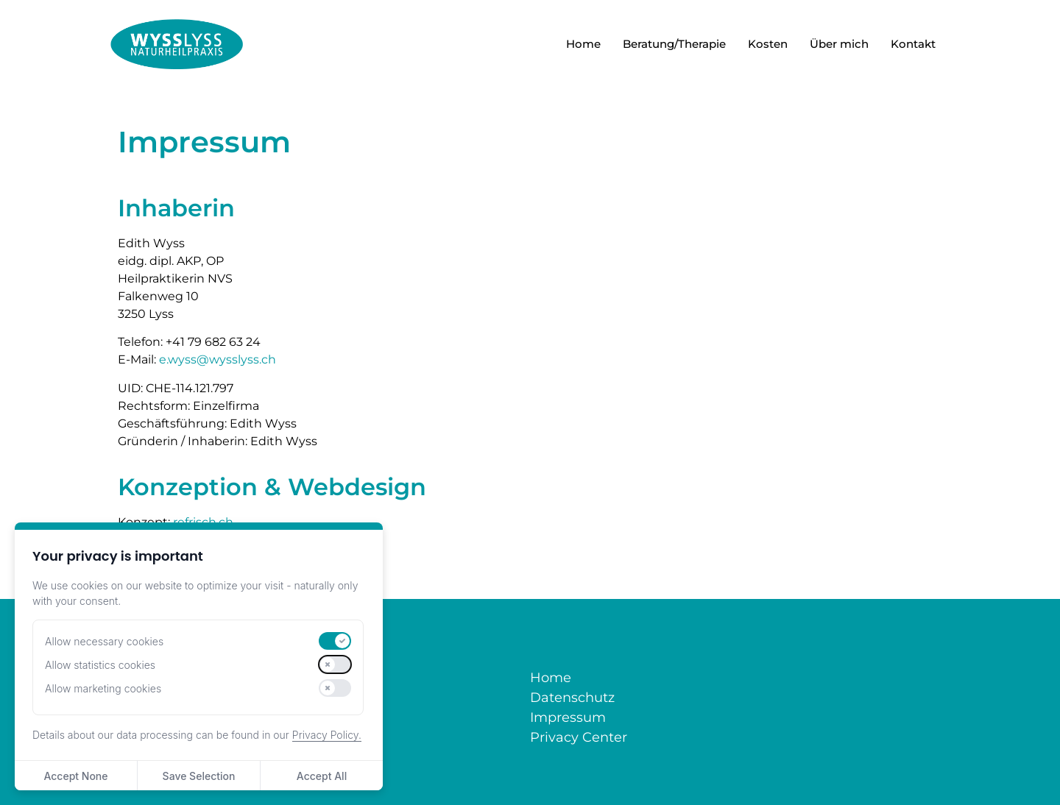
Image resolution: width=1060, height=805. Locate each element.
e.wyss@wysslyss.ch (217, 359)
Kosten (768, 44)
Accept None (75, 776)
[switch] (335, 641)
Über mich (839, 44)
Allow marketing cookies (103, 688)
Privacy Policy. (326, 734)
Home (583, 44)
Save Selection (199, 776)
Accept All (322, 776)
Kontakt (913, 44)
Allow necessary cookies (104, 641)
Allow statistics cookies (100, 665)
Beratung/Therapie (674, 44)
